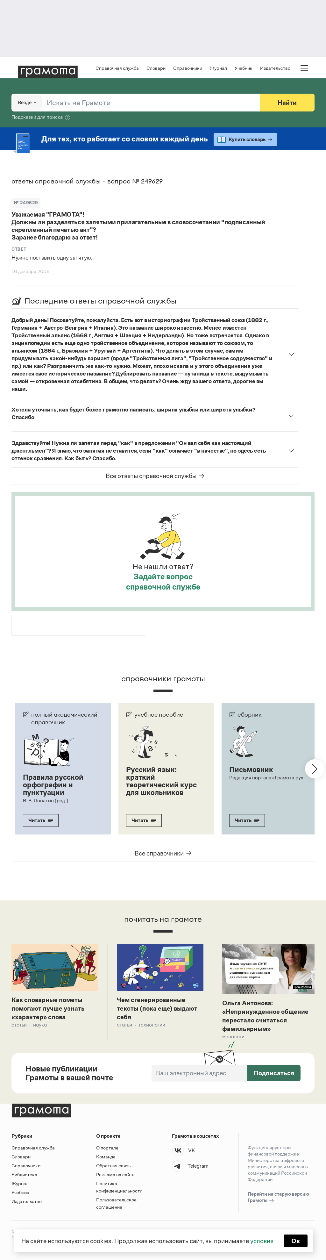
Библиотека (24, 1174)
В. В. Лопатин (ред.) (45, 800)
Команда (106, 1156)
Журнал (218, 68)
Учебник (243, 68)
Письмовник (251, 769)
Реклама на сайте (115, 1174)
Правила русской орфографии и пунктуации (53, 785)
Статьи (19, 1025)
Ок (295, 1240)
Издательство (275, 68)
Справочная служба (117, 68)
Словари (156, 68)
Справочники (187, 68)
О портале (107, 1147)
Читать (40, 820)
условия (261, 1240)
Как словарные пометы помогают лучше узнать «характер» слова (48, 1008)
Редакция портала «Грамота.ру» (266, 777)
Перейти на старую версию (278, 1197)
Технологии (151, 1025)
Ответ (18, 249)
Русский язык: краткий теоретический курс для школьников (161, 781)
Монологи (233, 1037)
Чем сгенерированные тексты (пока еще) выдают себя (157, 1008)
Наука (40, 1025)
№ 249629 (26, 202)
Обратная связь (113, 1165)
